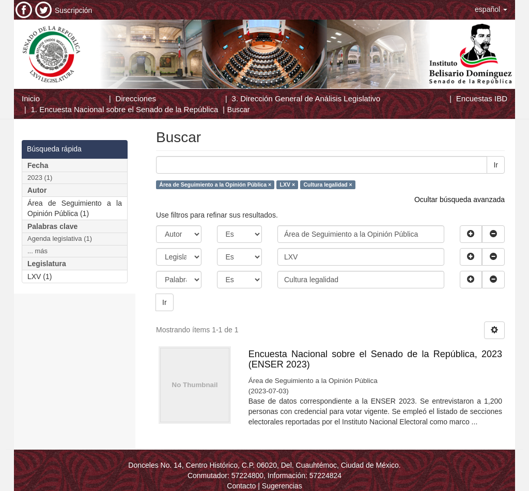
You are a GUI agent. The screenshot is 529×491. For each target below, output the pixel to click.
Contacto (241, 486)
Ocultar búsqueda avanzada (459, 199)
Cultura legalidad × (328, 184)
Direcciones (136, 98)
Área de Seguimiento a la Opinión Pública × (215, 184)
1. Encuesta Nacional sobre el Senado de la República (125, 109)
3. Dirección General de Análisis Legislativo (306, 98)
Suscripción (73, 10)
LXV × (287, 184)
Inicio (31, 98)
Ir (495, 165)
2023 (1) (39, 177)
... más (37, 251)
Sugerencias (282, 486)
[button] (491, 9)
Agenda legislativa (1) (59, 238)
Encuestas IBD (481, 98)
